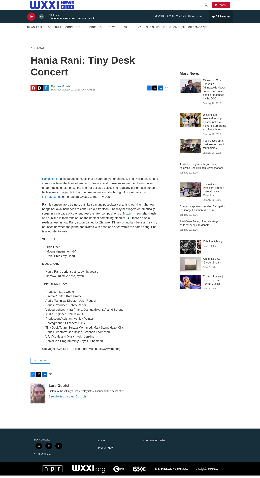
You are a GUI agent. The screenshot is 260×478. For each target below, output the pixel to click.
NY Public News (149, 29)
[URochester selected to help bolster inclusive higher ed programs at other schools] (190, 123)
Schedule (55, 29)
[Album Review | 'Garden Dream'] (190, 267)
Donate (224, 6)
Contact (102, 443)
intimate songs (51, 199)
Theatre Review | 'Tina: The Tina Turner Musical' (213, 283)
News (112, 29)
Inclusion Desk (174, 29)
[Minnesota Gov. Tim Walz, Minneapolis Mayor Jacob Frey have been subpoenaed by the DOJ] (190, 88)
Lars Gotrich (64, 88)
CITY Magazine (198, 29)
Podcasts (95, 29)
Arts (127, 29)
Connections (74, 29)
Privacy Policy (105, 450)
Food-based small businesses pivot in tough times (214, 147)
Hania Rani (49, 181)
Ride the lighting (212, 243)
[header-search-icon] (208, 6)
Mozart (127, 216)
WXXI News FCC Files (153, 443)
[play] (31, 19)
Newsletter (36, 29)
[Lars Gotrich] (38, 396)
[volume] (41, 19)
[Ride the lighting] (190, 249)
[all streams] (221, 19)
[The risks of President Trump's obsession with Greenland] (190, 192)
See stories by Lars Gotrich (67, 399)
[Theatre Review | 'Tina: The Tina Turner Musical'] (190, 284)
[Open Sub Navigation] (104, 29)
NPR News (38, 50)
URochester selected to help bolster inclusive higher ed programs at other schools (214, 124)
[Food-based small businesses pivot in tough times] (190, 148)
